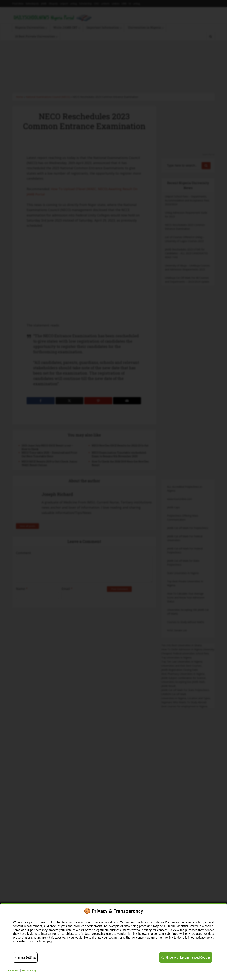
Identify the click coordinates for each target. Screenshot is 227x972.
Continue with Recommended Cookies (185, 957)
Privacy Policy (29, 970)
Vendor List (13, 970)
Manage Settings (25, 957)
